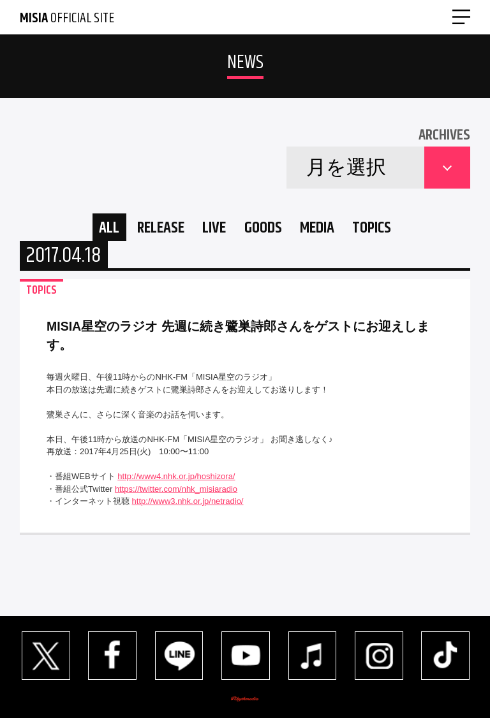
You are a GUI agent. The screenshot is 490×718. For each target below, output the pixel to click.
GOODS (266, 230)
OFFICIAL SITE (67, 18)
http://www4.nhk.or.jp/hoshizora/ (176, 482)
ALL (81, 230)
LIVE (208, 230)
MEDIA (331, 230)
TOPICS (397, 230)
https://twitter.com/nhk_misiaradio (176, 494)
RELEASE (143, 230)
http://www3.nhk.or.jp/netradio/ (188, 507)
